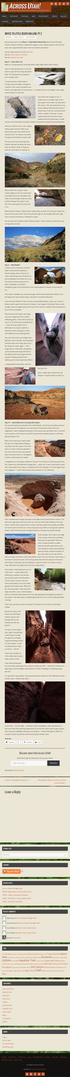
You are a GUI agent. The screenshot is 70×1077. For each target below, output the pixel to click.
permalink (20, 770)
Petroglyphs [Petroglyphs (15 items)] (7, 967)
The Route (12, 1057)
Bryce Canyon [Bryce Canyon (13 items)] (33, 954)
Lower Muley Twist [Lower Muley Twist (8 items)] (27, 964)
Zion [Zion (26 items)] (4, 973)
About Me (16, 938)
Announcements (8, 989)
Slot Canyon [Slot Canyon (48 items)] (37, 967)
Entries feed (6, 1040)
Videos (4, 1022)
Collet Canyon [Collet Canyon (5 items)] (11, 957)
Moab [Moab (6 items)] (42, 964)
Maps (4, 1015)
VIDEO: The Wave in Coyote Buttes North (16, 898)
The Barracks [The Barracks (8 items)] (60, 967)
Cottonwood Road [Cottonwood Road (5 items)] (20, 957)
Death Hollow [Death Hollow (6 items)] (37, 957)
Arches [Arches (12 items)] (8, 954)
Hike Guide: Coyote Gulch (27, 928)
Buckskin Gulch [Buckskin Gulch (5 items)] (43, 954)
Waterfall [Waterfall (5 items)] (48, 971)
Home (4, 1057)
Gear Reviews (7, 1005)
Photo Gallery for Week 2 (19, 55)
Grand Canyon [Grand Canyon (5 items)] (56, 957)
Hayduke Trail (7, 1009)
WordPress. (43, 1069)
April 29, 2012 (19, 37)
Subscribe (53, 763)
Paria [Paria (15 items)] (55, 964)
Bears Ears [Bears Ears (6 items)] (14, 954)
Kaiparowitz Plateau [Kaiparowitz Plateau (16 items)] (53, 960)
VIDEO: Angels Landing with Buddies (15, 895)
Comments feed (8, 1044)
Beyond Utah (7, 992)
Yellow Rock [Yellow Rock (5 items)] (61, 971)
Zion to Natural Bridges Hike (12, 888)
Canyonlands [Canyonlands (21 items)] (53, 954)
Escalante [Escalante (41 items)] (46, 957)
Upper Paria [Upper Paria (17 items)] (29, 970)
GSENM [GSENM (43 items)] (6, 960)
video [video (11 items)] (44, 971)
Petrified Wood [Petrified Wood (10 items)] (62, 964)
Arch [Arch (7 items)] (3, 954)
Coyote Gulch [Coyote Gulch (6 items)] (29, 957)
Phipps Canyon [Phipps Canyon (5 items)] (16, 967)
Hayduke (63, 1057)
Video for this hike (16, 57)
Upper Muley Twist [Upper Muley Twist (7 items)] (18, 971)
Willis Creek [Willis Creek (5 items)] (55, 971)
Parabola (34, 1069)
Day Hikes (6, 995)
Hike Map (29, 52)
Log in (4, 1037)
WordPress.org (7, 1047)
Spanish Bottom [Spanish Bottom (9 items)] (50, 967)
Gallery (4, 1002)
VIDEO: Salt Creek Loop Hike (12, 902)
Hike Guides (6, 1012)
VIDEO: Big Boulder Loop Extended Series (17, 892)
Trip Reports (30, 37)
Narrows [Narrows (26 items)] (48, 963)
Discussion (6, 999)
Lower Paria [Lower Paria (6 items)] (37, 964)
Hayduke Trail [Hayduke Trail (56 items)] (27, 960)
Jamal (10, 37)
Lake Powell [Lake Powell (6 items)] (18, 964)
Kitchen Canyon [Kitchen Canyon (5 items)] (10, 964)
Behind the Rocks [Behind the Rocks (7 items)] (22, 954)
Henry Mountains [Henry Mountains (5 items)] (40, 961)
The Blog (21, 1057)
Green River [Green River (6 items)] (63, 957)
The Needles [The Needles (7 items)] (9, 971)
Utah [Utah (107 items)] (38, 970)
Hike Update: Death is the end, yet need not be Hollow (51, 781)
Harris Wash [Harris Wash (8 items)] (14, 961)
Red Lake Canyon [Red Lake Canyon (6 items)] (25, 967)
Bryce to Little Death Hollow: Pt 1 (17, 780)
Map (29, 1057)
